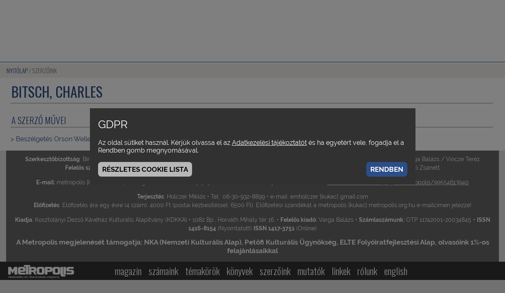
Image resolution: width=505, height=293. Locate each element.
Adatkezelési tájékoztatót (269, 142)
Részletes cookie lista (145, 169)
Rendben (386, 169)
